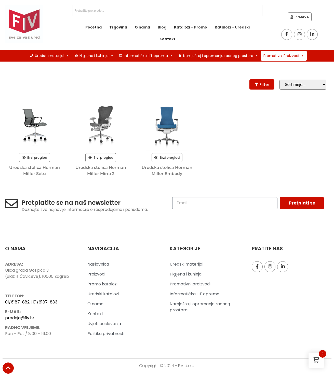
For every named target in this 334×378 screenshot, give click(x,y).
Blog (162, 27)
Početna (93, 27)
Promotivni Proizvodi (283, 56)
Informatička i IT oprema (148, 56)
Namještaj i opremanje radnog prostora (220, 56)
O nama (142, 27)
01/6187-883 (45, 302)
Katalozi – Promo (190, 27)
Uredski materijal (52, 56)
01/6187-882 (17, 302)
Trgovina (118, 27)
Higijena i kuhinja (96, 56)
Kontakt (167, 38)
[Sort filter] (302, 85)
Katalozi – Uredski (232, 27)
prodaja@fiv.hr (19, 318)
